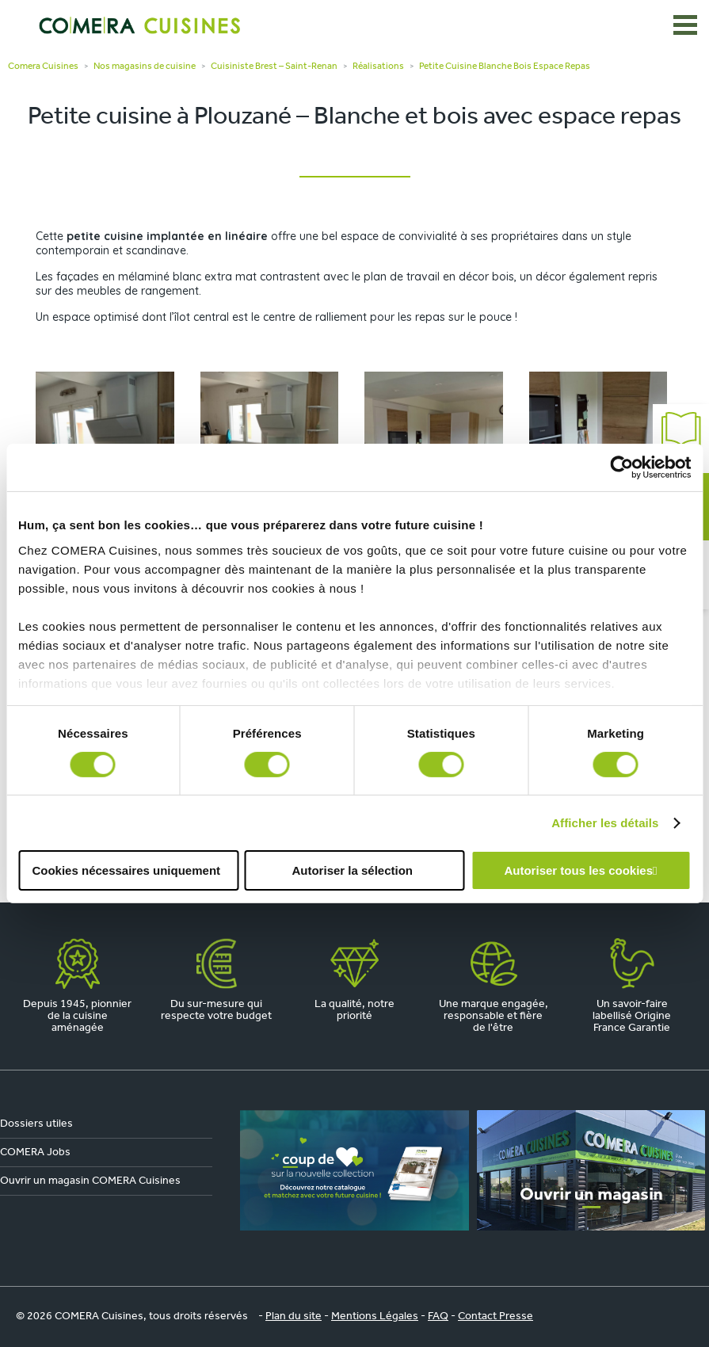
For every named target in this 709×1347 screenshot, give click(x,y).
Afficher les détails (604, 823)
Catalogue (681, 438)
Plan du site (293, 1316)
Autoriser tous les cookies (578, 870)
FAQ (438, 1316)
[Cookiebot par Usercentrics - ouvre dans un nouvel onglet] (621, 467)
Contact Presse (495, 1316)
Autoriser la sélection (352, 870)
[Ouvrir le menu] (685, 25)
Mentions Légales (374, 1316)
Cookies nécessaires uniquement (126, 870)
